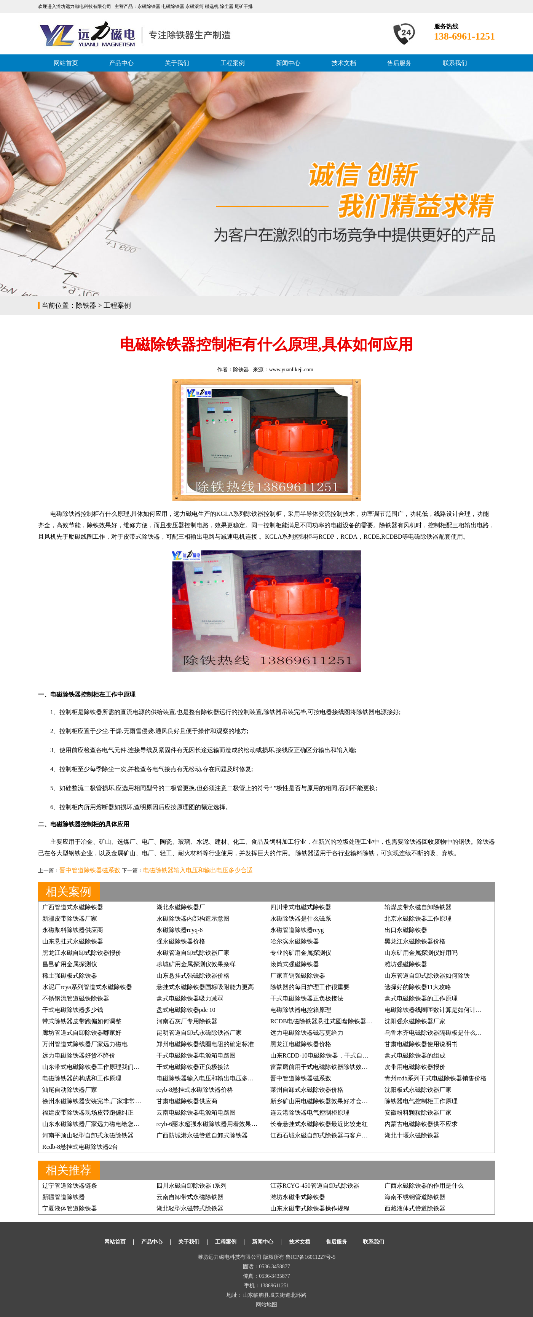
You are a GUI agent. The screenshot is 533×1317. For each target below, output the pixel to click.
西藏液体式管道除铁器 (415, 1208)
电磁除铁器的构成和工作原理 (81, 1078)
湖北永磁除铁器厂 (180, 907)
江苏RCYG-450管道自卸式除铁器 (314, 1185)
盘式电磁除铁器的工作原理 (421, 998)
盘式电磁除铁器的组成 (415, 1055)
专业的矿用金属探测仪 (300, 953)
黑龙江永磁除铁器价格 (415, 941)
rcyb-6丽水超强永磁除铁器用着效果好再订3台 (217, 1124)
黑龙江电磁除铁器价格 (300, 1044)
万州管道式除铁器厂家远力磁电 (85, 1044)
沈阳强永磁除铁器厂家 (415, 1021)
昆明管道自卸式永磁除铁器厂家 (199, 1032)
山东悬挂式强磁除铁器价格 (193, 975)
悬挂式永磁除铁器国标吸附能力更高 (205, 987)
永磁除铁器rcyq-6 (179, 930)
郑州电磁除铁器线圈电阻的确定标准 (205, 1044)
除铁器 (86, 305)
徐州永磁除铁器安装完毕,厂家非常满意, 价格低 (105, 1101)
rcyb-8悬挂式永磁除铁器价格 (194, 1089)
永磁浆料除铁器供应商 (72, 930)
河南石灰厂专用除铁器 (186, 1021)
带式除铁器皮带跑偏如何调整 (81, 1021)
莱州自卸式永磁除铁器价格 (306, 1089)
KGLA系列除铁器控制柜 (249, 514)
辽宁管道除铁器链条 (69, 1185)
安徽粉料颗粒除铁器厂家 (418, 1112)
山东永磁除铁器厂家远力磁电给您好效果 (97, 1124)
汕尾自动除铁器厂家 (69, 1089)
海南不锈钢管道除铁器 (415, 1197)
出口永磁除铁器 (406, 930)
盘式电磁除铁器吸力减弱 (189, 998)
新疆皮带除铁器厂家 (69, 918)
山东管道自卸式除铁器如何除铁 (427, 975)
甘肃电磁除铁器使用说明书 (421, 1044)
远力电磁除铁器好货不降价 (78, 1055)
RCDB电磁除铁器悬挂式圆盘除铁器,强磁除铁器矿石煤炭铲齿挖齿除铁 (364, 1021)
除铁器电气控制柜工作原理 (421, 1101)
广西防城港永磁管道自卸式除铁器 (202, 1135)
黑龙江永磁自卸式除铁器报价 (81, 953)
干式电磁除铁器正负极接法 (306, 998)
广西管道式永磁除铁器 (72, 907)
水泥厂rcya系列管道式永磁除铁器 (87, 987)
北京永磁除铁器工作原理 (418, 918)
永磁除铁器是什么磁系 (300, 918)
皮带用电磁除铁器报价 (415, 1067)
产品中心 (121, 63)
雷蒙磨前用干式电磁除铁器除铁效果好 (322, 1067)
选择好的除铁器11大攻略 (418, 987)
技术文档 (344, 63)
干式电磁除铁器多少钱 (72, 1010)
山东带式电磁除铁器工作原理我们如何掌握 (100, 1067)
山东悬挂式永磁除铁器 (72, 941)
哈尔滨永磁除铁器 (294, 941)
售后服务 (399, 63)
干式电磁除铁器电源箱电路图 (196, 1055)
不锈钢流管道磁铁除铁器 (75, 998)
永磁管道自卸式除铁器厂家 (193, 953)
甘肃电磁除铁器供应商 (186, 1101)
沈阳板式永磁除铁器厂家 (418, 1089)
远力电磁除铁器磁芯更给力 (306, 1032)
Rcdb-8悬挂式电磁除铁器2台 (80, 1147)
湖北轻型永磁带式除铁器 (189, 1208)
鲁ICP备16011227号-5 (310, 1257)
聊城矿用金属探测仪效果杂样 (196, 964)
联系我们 (455, 63)
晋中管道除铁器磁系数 (89, 870)
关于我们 (177, 63)
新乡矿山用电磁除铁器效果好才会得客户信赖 (331, 1101)
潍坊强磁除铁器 (406, 964)
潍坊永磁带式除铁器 (297, 1197)
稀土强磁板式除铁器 (69, 975)
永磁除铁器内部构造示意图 (193, 918)
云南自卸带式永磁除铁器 (189, 1197)
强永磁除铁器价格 (180, 941)
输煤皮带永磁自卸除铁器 (418, 907)
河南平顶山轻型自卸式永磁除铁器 (88, 1135)
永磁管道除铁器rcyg (297, 930)
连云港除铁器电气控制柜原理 (309, 1112)
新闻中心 (288, 63)
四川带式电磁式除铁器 (300, 907)
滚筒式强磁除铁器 (294, 964)
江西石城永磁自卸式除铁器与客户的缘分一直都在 (337, 1135)
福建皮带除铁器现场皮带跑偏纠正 (88, 1112)
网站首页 (66, 63)
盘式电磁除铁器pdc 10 (185, 1010)
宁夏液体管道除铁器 (69, 1208)
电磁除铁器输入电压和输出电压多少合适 (198, 870)
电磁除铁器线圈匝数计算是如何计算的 (436, 1010)
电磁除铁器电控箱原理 (300, 1010)
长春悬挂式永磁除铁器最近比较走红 (319, 1124)
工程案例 (232, 63)
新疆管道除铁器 (63, 1197)
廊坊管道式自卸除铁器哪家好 (81, 1032)
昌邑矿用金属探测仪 (69, 964)
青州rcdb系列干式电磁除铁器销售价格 (436, 1078)
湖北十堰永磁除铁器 (412, 1135)
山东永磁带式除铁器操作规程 (309, 1208)
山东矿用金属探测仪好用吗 (421, 953)
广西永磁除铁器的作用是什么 (424, 1185)
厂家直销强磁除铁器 (297, 975)
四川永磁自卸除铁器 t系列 (191, 1185)
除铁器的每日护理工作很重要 (309, 987)
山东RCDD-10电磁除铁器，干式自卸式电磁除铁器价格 (343, 1055)
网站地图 (266, 1304)
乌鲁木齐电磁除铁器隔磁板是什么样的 (436, 1032)
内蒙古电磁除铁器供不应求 (421, 1124)
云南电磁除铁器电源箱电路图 (196, 1112)
